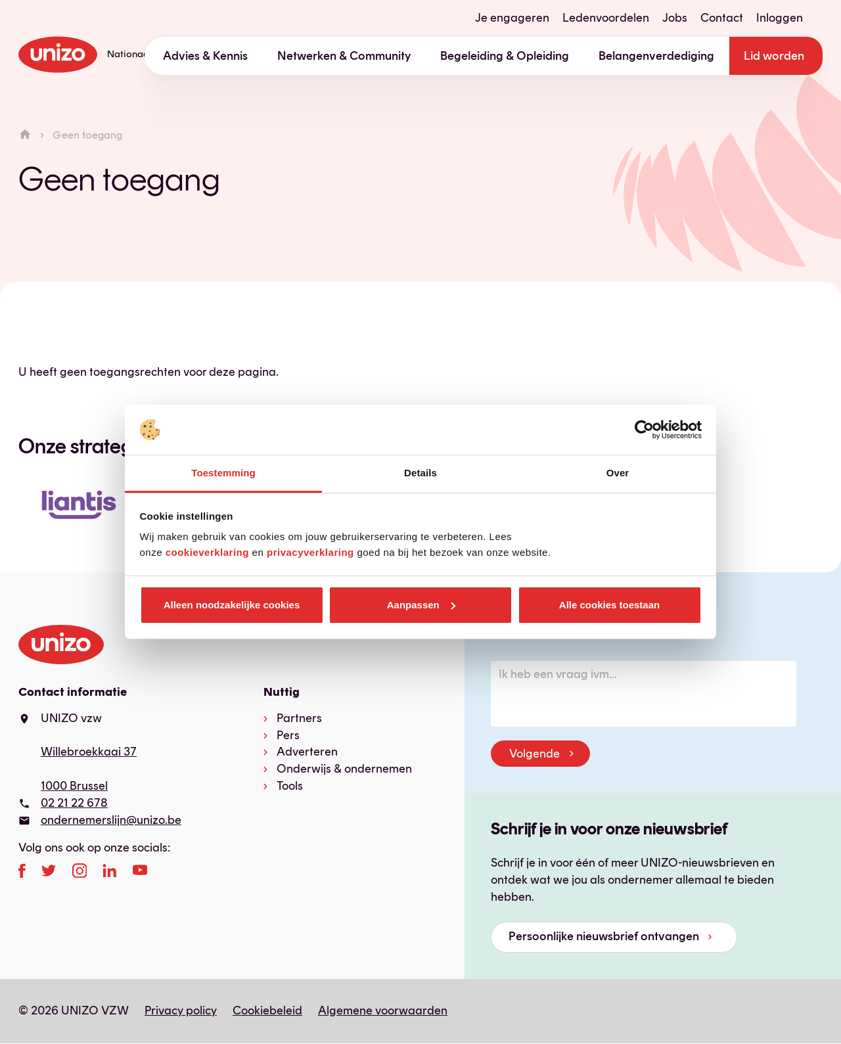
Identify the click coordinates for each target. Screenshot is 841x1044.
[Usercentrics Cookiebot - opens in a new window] (644, 430)
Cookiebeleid (267, 1010)
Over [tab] (617, 472)
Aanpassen (421, 604)
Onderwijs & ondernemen (344, 768)
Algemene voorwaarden (382, 1010)
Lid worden (774, 56)
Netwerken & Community (344, 56)
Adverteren (307, 751)
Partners (299, 718)
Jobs (674, 18)
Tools (290, 786)
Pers (288, 735)
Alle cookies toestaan (609, 604)
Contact (721, 18)
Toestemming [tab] (223, 472)
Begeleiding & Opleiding (504, 56)
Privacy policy (181, 1010)
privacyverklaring (310, 552)
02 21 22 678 (74, 803)
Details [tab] (420, 472)
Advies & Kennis (205, 56)
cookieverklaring (207, 552)
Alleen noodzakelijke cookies (232, 604)
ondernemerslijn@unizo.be (111, 820)
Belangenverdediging (656, 56)
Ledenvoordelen (605, 18)
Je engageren (512, 18)
